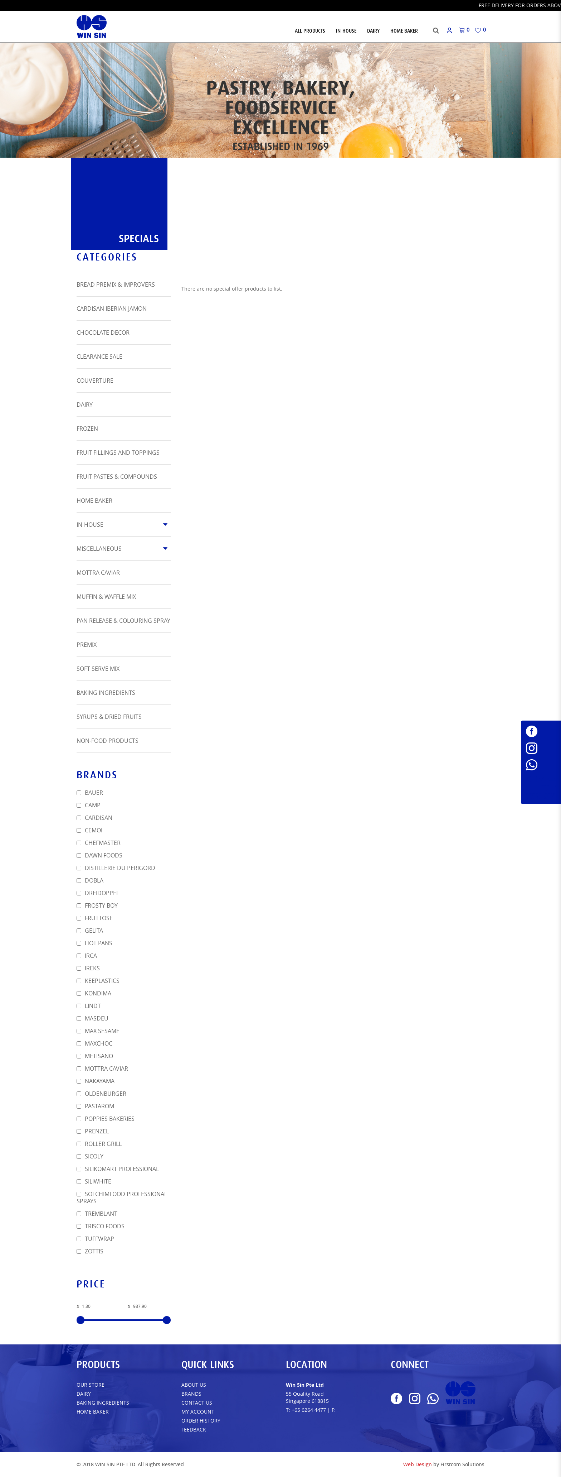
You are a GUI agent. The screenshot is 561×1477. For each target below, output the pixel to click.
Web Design (417, 1464)
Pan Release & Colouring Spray (123, 621)
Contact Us (196, 1402)
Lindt (89, 1005)
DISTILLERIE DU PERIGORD (116, 867)
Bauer (90, 792)
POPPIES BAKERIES (106, 1118)
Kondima (94, 993)
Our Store (90, 1384)
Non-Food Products (107, 741)
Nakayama (95, 1081)
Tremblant (97, 1213)
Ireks (88, 968)
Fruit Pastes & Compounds (117, 477)
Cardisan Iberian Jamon (112, 308)
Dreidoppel (98, 893)
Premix (87, 645)
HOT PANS (94, 943)
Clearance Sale (99, 356)
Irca (87, 955)
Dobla (90, 880)
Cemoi (89, 830)
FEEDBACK (193, 1429)
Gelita (90, 930)
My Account (197, 1411)
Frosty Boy (97, 905)
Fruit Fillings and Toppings (118, 453)
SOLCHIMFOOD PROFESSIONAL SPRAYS (122, 1197)
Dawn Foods (99, 855)
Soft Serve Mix (98, 669)
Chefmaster (99, 842)
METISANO (95, 1056)
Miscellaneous (99, 549)
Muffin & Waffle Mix (106, 597)
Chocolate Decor (103, 332)
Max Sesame (98, 1030)
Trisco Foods (101, 1226)
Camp (89, 805)
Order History (200, 1420)
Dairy (85, 404)
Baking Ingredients (106, 693)
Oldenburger (101, 1093)
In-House (90, 525)
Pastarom (95, 1106)
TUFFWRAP (95, 1238)
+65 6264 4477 (309, 1409)
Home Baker (94, 501)
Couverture (95, 380)
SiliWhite (94, 1181)
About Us (193, 1384)
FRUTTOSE (95, 918)
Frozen (87, 428)
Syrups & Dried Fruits (109, 717)
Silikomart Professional (118, 1168)
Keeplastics (98, 980)
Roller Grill (99, 1143)
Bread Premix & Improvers (116, 284)
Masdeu (92, 1018)
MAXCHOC (94, 1043)
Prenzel (93, 1131)
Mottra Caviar (98, 573)
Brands (191, 1393)
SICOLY (90, 1156)
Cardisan (94, 817)
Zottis (90, 1251)
